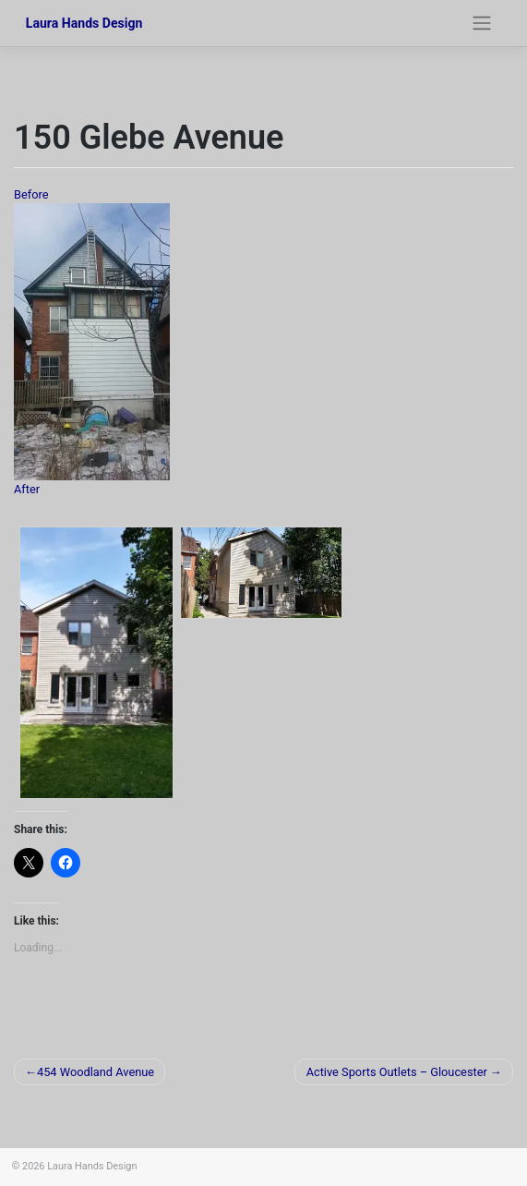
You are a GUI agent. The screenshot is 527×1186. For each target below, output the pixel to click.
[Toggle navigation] (481, 23)
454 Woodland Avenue (95, 1072)
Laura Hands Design (84, 23)
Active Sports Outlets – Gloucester (396, 1072)
